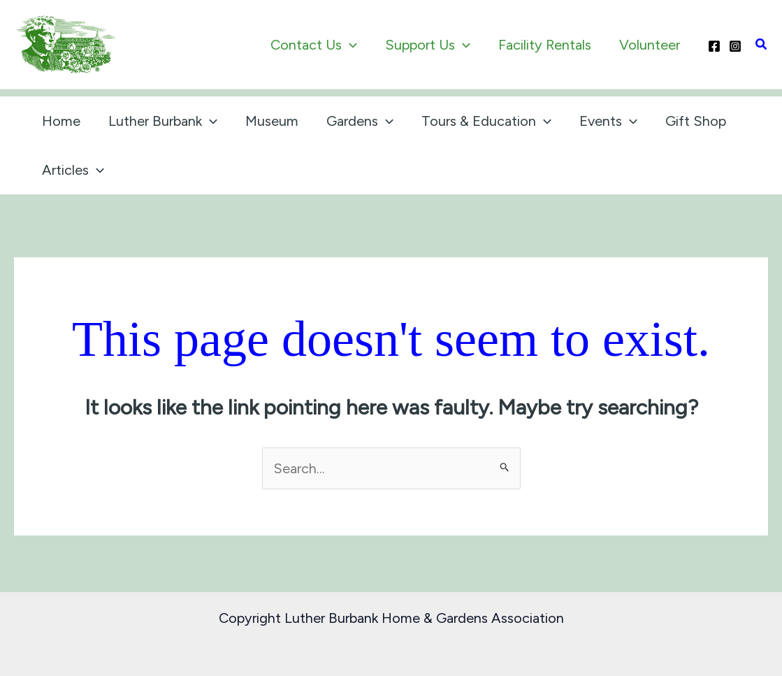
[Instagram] (735, 46)
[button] (761, 45)
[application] (349, 44)
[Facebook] (714, 46)
